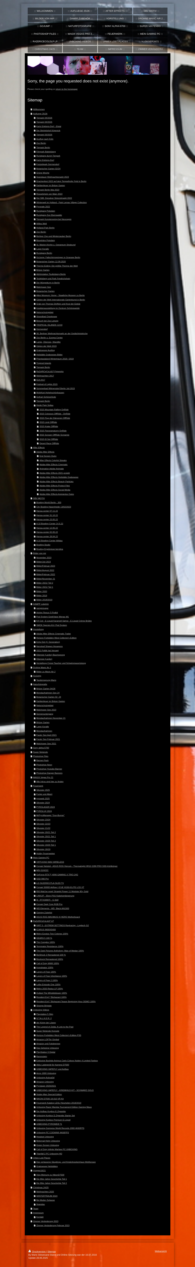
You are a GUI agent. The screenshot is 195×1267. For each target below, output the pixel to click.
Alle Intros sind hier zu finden (50, 781)
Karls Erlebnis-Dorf (45, 160)
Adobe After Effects (45, 452)
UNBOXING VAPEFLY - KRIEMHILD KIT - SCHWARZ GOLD (65, 1090)
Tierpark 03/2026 (44, 134)
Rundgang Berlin (44, 253)
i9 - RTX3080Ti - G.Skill (47, 900)
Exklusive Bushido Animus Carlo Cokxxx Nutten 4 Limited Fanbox (67, 1060)
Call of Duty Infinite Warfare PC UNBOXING (57, 1149)
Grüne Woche (42, 173)
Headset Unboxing (45, 1136)
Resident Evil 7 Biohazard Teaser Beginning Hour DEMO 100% (66, 1001)
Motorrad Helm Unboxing (48, 1141)
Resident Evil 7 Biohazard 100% (51, 997)
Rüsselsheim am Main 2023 (49, 194)
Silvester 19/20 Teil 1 (46, 845)
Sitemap (51, 1251)
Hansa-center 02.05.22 (47, 532)
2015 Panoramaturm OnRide (52, 430)
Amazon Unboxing (45, 1081)
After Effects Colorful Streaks (53, 460)
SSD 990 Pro (42, 879)
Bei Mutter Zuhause (45, 1200)
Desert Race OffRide (49, 443)
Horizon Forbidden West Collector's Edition (56, 638)
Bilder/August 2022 (45, 570)
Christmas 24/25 (41, 1187)
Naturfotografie (40, 684)
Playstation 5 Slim (44, 1014)
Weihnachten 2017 (45, 375)
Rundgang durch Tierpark (48, 156)
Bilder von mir (39, 553)
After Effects (39, 447)
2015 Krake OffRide (48, 426)
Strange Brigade (44, 1005)
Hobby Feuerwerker (45, 853)
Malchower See (43, 287)
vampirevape (42, 608)
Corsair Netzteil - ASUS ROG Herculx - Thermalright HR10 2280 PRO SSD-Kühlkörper (77, 866)
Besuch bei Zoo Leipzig (47, 321)
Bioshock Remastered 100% (49, 959)
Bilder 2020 (41, 591)
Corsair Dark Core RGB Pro (49, 904)
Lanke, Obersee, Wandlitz (48, 342)
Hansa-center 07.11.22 (47, 511)
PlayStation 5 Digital (45, 1052)
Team (35, 1208)
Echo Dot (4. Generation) (48, 642)
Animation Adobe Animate (51, 468)
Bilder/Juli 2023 (43, 561)
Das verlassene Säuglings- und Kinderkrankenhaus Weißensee (66, 1162)
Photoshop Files (40, 756)
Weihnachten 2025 (45, 1191)
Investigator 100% (44, 967)
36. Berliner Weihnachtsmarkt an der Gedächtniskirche (62, 333)
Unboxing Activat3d (45, 1077)
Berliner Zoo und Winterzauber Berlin (53, 236)
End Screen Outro (47, 456)
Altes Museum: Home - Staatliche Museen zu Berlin (60, 295)
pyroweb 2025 (43, 798)
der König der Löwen (46, 1022)
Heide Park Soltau (44, 405)
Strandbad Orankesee (46, 316)
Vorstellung (38, 629)
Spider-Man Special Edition (49, 1094)
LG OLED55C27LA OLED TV (50, 883)
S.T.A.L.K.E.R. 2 (44, 1018)
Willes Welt (41, 223)
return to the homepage (67, 89)
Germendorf (42, 329)
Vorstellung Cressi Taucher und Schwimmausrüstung (61, 663)
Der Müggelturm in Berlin (48, 282)
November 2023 (43, 557)
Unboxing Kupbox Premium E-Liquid (53, 1120)
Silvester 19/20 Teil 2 (46, 841)
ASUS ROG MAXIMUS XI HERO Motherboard (58, 917)
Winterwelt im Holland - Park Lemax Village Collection (61, 202)
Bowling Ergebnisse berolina (49, 549)
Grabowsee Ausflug (45, 350)
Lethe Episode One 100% (48, 984)
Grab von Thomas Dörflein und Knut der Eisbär (58, 304)
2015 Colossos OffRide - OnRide (54, 413)
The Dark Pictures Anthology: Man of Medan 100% (60, 950)
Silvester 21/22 (43, 828)
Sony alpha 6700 (41, 747)
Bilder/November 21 (45, 578)
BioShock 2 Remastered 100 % (51, 955)
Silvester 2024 (43, 802)
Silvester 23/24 (43, 819)
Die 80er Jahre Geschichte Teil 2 (51, 1183)
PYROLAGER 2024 (45, 807)
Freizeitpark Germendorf (47, 164)
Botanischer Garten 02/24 (48, 168)
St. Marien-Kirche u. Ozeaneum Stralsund (56, 244)
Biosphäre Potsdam (45, 240)
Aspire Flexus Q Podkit (47, 612)
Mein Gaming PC (41, 857)
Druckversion (37, 1251)
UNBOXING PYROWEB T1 (49, 1124)
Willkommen (39, 109)
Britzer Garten (43, 270)
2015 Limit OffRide (48, 422)
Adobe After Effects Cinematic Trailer (53, 633)
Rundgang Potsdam (45, 211)
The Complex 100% (45, 942)
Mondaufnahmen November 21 (51, 718)
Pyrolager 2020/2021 (46, 1086)
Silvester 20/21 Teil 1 (46, 836)
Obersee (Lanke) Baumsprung (50, 655)
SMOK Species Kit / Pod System (51, 625)
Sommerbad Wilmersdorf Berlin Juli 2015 (55, 388)
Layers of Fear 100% (46, 972)
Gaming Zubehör (44, 912)
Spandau (40, 1204)
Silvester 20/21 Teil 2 (46, 832)
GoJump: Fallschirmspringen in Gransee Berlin (58, 257)
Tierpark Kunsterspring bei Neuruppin (54, 219)
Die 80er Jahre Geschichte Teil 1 (51, 1179)
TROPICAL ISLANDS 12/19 (49, 325)
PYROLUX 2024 (44, 811)
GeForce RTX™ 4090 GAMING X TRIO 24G (57, 874)
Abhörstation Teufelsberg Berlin (51, 274)
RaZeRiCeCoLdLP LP (43, 921)
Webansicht (161, 1251)
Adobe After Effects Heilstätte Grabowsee (58, 477)
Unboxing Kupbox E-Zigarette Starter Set (55, 1115)
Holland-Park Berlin (45, 227)
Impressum (38, 1213)
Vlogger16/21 (39, 1170)
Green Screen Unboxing (47, 1145)
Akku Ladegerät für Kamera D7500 (52, 1064)
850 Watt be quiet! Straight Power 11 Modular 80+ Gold (62, 891)
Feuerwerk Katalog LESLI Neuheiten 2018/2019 (58, 1103)
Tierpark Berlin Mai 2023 (47, 190)
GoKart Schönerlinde (46, 397)
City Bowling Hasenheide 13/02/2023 (53, 507)
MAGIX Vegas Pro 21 (43, 777)
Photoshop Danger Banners (49, 773)
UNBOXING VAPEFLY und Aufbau (52, 1069)
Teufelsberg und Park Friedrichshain (53, 278)
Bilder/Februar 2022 (45, 574)
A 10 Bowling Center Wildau (49, 540)
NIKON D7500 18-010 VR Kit (50, 1098)
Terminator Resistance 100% (49, 946)
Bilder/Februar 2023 (45, 566)
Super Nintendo (40, 752)
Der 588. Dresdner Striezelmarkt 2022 (54, 198)
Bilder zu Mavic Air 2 (46, 671)
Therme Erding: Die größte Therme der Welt (57, 266)
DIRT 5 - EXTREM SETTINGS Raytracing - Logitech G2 (62, 925)
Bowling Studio (43, 544)
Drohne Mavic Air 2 (42, 667)
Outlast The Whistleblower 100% (51, 993)
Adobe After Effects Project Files (54, 485)
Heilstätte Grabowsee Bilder (49, 354)
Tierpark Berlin (43, 147)
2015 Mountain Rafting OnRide (53, 409)
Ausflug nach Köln (44, 139)
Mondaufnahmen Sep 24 (48, 693)
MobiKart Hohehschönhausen (50, 392)
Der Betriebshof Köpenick (48, 130)
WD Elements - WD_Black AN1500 (52, 908)
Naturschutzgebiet (44, 312)
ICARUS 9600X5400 (46, 929)
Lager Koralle (42, 249)
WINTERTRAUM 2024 (47, 1196)
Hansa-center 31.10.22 (47, 515)
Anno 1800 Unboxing (46, 1073)
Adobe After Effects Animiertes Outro (56, 494)
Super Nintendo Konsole (47, 1031)
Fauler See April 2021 (46, 735)
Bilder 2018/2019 (44, 599)
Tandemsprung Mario (46, 680)
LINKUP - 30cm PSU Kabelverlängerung (55, 895)
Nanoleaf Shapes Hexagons (49, 646)
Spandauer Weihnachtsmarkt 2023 (52, 177)
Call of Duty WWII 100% (47, 963)
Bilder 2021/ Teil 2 (44, 583)
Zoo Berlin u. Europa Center (49, 337)
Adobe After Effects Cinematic (53, 464)
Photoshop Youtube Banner (49, 769)
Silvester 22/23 (43, 824)
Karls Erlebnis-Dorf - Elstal (48, 126)
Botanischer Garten (45, 291)
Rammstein (41, 1056)
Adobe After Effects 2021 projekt (54, 473)
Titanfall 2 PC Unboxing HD (49, 1153)
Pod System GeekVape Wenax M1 (52, 616)
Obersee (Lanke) (44, 659)
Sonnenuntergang (44, 714)
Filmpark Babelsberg (46, 151)
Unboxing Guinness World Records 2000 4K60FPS (60, 1128)
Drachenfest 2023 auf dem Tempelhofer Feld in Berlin (61, 181)
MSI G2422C (42, 870)
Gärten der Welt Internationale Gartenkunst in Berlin (60, 299)
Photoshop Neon (44, 764)
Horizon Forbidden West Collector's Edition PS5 (58, 1035)
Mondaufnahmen (44, 731)
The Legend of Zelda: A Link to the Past (55, 1027)
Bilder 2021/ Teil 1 (44, 587)
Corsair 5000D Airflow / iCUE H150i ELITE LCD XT (60, 887)
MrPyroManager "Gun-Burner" (50, 815)
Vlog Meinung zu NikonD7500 (50, 1175)
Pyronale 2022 (43, 206)
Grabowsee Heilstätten (47, 1166)
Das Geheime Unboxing (47, 1048)
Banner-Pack (42, 760)
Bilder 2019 (41, 595)
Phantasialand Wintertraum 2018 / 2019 (55, 359)
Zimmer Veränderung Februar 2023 (53, 1225)
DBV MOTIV (39, 498)
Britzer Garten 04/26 (45, 688)
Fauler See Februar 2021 (48, 739)
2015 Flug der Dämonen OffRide (54, 418)
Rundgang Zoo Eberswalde (49, 215)
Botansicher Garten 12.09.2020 (51, 261)
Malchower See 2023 (46, 710)
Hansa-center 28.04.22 (47, 536)
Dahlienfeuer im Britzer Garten (50, 185)
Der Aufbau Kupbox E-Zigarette (51, 1111)
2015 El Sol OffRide (48, 439)
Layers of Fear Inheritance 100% (51, 976)
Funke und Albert (44, 794)
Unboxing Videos (41, 1010)
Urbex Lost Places (41, 1158)
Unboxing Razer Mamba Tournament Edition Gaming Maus (64, 1107)
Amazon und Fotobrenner (48, 1043)
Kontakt (40, 1217)
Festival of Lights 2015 (47, 384)
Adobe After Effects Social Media (54, 490)
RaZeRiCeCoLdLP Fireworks (50, 371)
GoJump (37, 676)
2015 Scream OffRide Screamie (54, 435)
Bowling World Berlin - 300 (48, 502)
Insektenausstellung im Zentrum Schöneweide (58, 308)
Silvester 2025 (43, 790)
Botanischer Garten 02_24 (48, 697)
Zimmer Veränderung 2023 (45, 1221)
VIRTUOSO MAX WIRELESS (50, 862)
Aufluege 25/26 (40, 113)
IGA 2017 (40, 380)
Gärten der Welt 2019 (46, 346)
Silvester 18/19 (43, 849)
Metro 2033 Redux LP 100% (49, 988)
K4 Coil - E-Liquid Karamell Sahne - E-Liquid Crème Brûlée (64, 621)
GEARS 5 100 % (44, 938)
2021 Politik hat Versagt (47, 650)
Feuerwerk (38, 786)
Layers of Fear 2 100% (47, 980)
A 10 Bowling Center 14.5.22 (49, 523)
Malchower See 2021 (46, 743)
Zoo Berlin (41, 143)
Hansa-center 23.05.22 (47, 519)
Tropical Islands (43, 363)
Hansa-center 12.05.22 (47, 528)
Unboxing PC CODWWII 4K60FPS (52, 1132)
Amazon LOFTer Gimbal (47, 1039)
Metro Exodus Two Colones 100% (52, 933)
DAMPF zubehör (41, 604)
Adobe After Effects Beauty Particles (56, 481)
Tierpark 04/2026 (44, 118)
